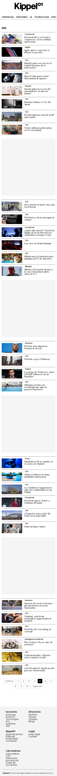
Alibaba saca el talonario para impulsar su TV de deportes (38, 257)
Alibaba (28, 266)
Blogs (31, 721)
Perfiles (32, 715)
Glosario (32, 719)
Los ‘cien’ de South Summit (37, 243)
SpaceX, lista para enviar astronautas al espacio (36, 77)
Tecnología (41, 17)
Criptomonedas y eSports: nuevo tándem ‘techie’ (37, 656)
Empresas (8, 17)
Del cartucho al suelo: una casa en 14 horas (39, 205)
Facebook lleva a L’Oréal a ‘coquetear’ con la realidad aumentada (37, 39)
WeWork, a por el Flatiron (37, 359)
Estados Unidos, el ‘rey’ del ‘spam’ (37, 103)
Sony (27, 458)
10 (27, 686)
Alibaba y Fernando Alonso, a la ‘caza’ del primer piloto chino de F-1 (38, 271)
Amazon (28, 343)
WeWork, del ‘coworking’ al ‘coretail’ (37, 630)
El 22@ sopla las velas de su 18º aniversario (39, 116)
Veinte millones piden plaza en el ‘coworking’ (38, 129)
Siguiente (37, 686)
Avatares (10, 724)
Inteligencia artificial (34, 639)
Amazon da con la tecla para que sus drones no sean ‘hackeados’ (38, 605)
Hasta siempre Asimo (34, 526)
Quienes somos (14, 734)
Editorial (10, 736)
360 (8, 726)
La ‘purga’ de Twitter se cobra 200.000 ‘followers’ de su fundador (39, 374)
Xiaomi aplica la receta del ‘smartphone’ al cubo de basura (37, 91)
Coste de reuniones (11, 764)
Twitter (28, 369)
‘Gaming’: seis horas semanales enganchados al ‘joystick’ (37, 618)
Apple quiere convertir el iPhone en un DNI (36, 51)
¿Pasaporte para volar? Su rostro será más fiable (37, 514)
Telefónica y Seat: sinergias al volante (39, 218)
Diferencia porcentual (12, 759)
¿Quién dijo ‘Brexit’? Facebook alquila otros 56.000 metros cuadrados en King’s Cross (39, 232)
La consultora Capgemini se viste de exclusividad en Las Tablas (38, 489)
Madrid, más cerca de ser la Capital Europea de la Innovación (38, 65)
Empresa (11, 715)
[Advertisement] (28, 167)
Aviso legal (34, 734)
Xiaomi (28, 86)
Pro (53, 17)
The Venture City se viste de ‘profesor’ (38, 643)
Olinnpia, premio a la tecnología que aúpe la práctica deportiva (35, 387)
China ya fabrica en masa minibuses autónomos (36, 475)
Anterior (9, 681)
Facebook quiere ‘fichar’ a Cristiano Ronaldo (37, 501)
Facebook (29, 34)
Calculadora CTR (12, 755)
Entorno (22, 17)
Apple (27, 47)
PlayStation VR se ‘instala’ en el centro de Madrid (38, 462)
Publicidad (12, 739)
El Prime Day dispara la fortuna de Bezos (35, 347)
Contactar (11, 741)
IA (31, 17)
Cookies (32, 736)
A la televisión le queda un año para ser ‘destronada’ (39, 669)
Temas (32, 717)
